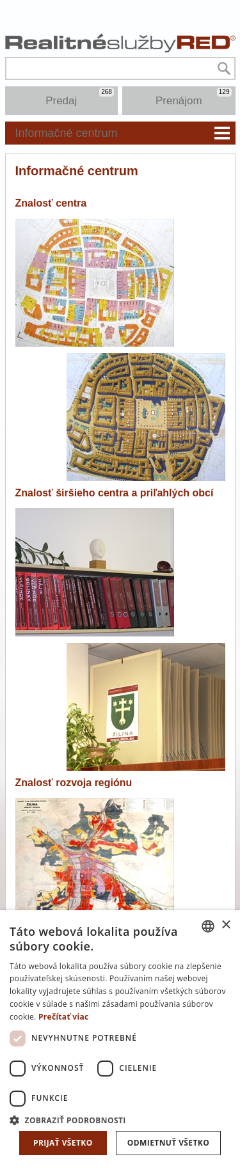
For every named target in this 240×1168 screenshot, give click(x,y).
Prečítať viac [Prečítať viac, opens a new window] (63, 1016)
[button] (120, 1120)
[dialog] (120, 1039)
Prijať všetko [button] (63, 1142)
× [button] (225, 925)
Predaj (79, 97)
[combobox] (208, 926)
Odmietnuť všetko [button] (168, 1142)
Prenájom (194, 97)
